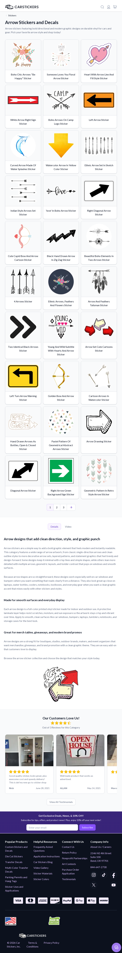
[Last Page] (71, 507)
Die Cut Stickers (14, 856)
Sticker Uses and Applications (14, 888)
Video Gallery (41, 867)
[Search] (102, 7)
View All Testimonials (61, 801)
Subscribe (87, 827)
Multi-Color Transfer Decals (16, 869)
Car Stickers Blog (43, 861)
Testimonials (69, 879)
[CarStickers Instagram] (93, 875)
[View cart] (115, 7)
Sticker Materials (43, 873)
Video (68, 526)
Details (54, 526)
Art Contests (69, 863)
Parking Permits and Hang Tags (16, 879)
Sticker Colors (41, 879)
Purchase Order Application (70, 871)
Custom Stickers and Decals (16, 848)
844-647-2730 (98, 867)
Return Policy (69, 852)
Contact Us (68, 846)
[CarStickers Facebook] (113, 875)
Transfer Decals (13, 861)
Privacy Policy (51, 942)
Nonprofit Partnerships (74, 858)
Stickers (12, 15)
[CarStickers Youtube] (113, 885)
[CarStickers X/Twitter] (93, 885)
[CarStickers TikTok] (103, 875)
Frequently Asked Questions (43, 848)
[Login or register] (109, 7)
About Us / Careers (100, 846)
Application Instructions (47, 856)
